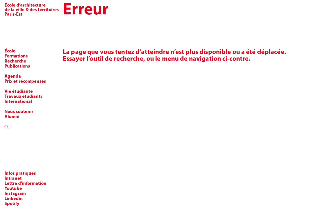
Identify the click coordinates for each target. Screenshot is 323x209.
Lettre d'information (25, 183)
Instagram (15, 193)
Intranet (13, 178)
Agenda (13, 76)
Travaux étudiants (23, 96)
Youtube (13, 188)
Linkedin (14, 198)
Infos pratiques (20, 173)
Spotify (12, 203)
